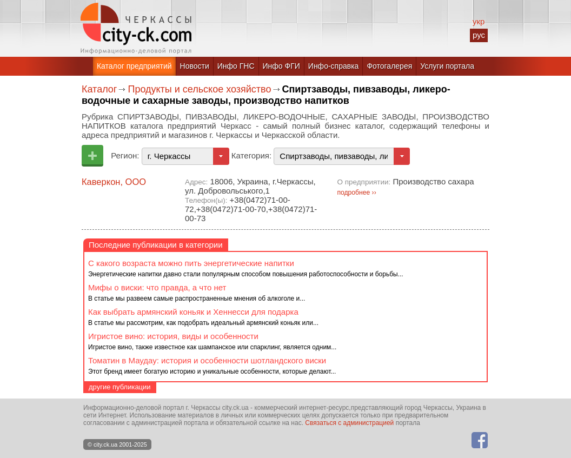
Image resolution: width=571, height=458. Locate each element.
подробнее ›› (356, 192)
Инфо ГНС (236, 66)
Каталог (99, 89)
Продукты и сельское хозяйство (199, 89)
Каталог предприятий (134, 66)
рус (479, 34)
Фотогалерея (389, 66)
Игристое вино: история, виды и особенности (173, 336)
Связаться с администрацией (349, 423)
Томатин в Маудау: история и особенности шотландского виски (207, 360)
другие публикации (120, 387)
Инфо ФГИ (281, 66)
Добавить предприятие (92, 156)
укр (478, 21)
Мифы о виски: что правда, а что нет (157, 287)
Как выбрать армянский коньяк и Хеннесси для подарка (193, 311)
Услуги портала (447, 66)
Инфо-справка (333, 66)
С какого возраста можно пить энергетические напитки (191, 263)
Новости (194, 66)
